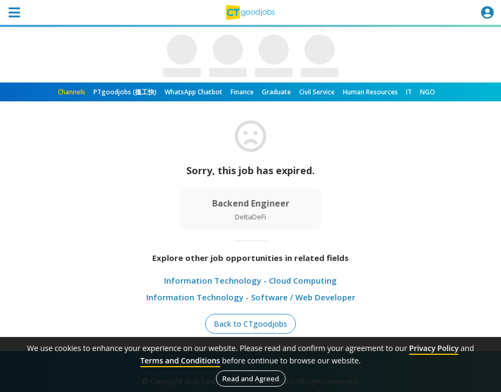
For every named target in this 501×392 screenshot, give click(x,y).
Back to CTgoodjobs (250, 324)
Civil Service (317, 92)
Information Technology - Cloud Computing (250, 280)
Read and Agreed (250, 378)
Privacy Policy (434, 348)
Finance (242, 92)
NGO (427, 92)
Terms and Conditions (180, 360)
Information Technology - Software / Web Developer (250, 297)
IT (409, 92)
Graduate (276, 92)
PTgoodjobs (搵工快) (125, 92)
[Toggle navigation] (14, 12)
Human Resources (370, 92)
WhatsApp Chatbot (193, 92)
